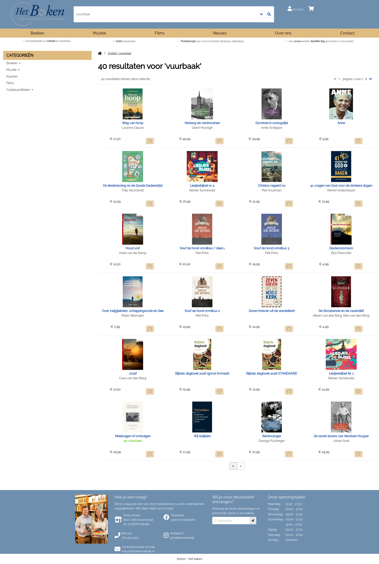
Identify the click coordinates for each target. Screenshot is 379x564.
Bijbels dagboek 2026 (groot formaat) (202, 373)
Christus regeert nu (271, 185)
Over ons (283, 33)
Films (159, 33)
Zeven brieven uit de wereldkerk (272, 311)
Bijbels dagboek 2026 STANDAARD (271, 373)
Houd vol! (132, 248)
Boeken (37, 33)
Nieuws (219, 33)
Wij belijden (202, 436)
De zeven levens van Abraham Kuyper (341, 436)
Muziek (99, 33)
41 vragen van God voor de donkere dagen (341, 185)
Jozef (133, 373)
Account (295, 8)
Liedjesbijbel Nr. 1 (341, 373)
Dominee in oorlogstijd (271, 123)
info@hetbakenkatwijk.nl (138, 551)
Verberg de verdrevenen (202, 123)
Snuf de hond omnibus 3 (271, 248)
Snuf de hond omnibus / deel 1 (202, 248)
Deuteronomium (341, 248)
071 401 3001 (130, 538)
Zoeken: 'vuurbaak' (120, 53)
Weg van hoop (132, 123)
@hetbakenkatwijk (182, 538)
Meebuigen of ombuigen (133, 436)
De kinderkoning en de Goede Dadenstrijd (132, 185)
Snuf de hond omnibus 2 (202, 311)
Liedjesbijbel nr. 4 (202, 185)
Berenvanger (271, 436)
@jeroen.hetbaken (183, 520)
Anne (341, 123)
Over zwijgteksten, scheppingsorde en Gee (132, 311)
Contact (347, 33)
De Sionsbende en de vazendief (341, 311)
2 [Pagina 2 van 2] (241, 466)
